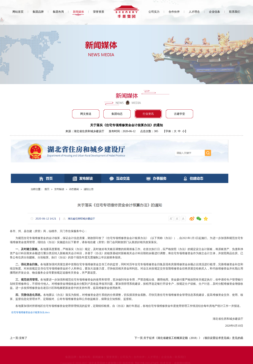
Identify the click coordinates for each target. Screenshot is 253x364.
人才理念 (194, 11)
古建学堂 (179, 113)
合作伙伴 (174, 11)
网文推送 (85, 113)
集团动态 (117, 113)
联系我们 (234, 11)
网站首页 (18, 11)
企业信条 (214, 11)
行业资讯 (148, 113)
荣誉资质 (98, 11)
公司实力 (154, 11)
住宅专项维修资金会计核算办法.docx (30, 312)
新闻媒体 (78, 11)
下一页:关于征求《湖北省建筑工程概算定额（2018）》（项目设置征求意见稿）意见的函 (188, 338)
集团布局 (58, 11)
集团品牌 (38, 11)
